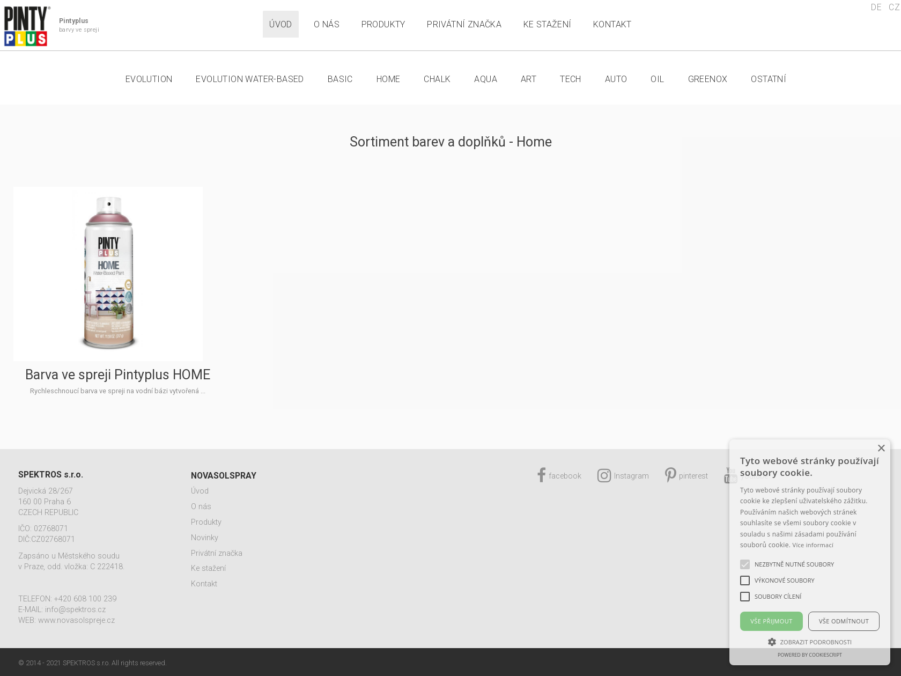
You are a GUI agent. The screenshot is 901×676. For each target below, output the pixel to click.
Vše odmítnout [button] (844, 621)
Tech (570, 79)
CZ (894, 7)
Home (388, 79)
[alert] (809, 552)
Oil (657, 79)
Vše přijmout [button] (771, 621)
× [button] (881, 449)
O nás (326, 24)
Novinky (204, 537)
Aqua (485, 79)
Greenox (708, 79)
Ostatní (768, 79)
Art (528, 79)
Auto (616, 79)
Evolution (149, 79)
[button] (810, 641)
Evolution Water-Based (250, 79)
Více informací (813, 545)
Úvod (280, 24)
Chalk (437, 79)
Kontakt (612, 24)
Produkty (383, 24)
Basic (340, 79)
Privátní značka (464, 24)
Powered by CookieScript (810, 654)
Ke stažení (547, 24)
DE (876, 7)
